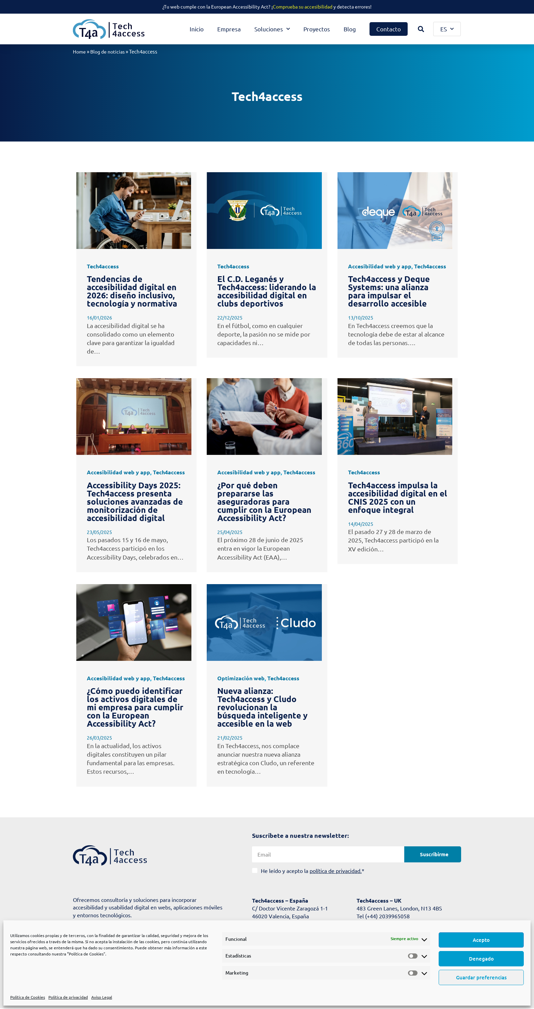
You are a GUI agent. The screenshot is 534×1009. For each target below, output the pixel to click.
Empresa (229, 28)
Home (80, 51)
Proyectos (316, 28)
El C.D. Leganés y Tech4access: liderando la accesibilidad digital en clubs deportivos (266, 291)
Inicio (197, 28)
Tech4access (103, 265)
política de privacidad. (336, 870)
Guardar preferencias (481, 977)
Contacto (388, 28)
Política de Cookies (27, 997)
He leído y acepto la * (312, 870)
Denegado (481, 958)
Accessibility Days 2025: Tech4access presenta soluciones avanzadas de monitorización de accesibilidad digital (135, 501)
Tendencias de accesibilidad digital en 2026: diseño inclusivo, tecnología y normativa (132, 291)
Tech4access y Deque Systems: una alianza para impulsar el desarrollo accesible (389, 291)
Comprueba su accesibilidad (302, 6)
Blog (350, 28)
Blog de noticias (109, 51)
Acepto (481, 939)
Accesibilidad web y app (379, 265)
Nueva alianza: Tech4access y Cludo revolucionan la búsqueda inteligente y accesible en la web (262, 707)
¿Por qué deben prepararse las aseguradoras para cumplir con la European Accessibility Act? (264, 501)
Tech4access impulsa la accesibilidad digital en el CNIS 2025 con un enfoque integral (397, 497)
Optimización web (241, 677)
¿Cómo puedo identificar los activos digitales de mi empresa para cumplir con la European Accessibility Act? (135, 707)
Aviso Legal (101, 997)
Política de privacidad (68, 997)
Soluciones (272, 29)
